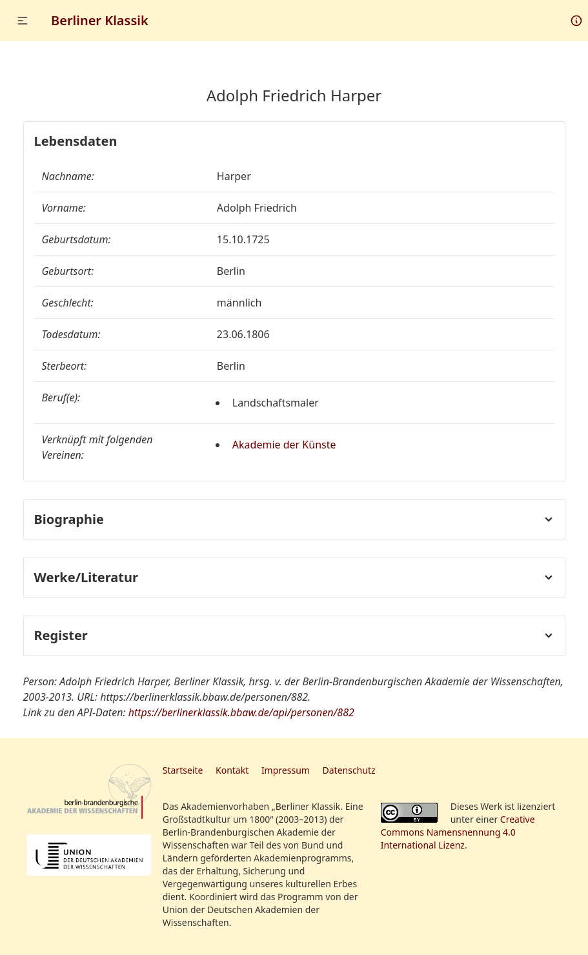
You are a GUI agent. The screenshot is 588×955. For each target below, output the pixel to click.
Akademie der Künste (284, 444)
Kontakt (232, 770)
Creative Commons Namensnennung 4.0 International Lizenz (458, 832)
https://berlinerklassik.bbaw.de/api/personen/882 (241, 712)
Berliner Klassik (99, 20)
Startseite (183, 770)
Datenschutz (349, 770)
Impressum (285, 770)
